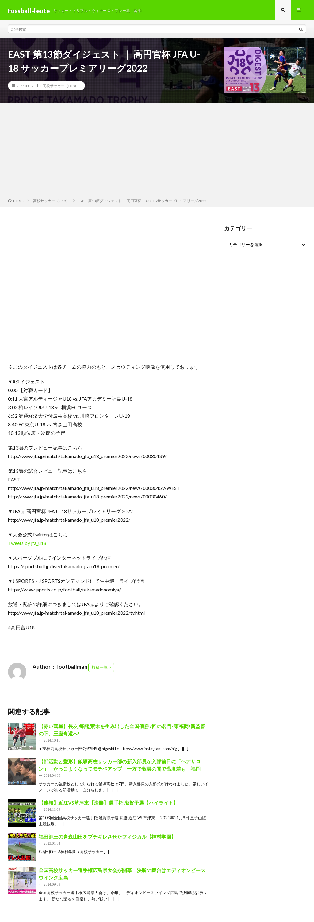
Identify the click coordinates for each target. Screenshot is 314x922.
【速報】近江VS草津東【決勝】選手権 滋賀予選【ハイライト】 (108, 804)
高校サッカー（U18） (60, 87)
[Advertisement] (157, 153)
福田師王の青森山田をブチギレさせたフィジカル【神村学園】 (107, 838)
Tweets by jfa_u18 (27, 545)
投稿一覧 (100, 669)
